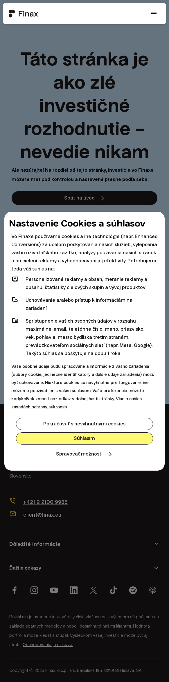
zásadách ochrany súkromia (39, 407)
